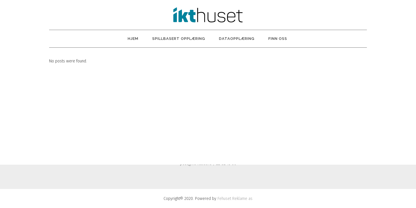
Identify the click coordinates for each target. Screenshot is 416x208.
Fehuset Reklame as (235, 198)
